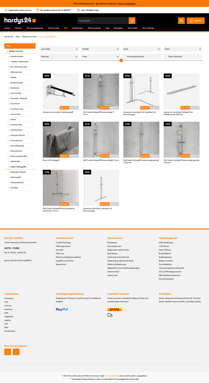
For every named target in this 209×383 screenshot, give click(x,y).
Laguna (7, 320)
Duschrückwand (166, 279)
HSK (6, 313)
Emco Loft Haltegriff (51, 160)
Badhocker (15, 88)
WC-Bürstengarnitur (18, 67)
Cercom (7, 305)
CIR (6, 302)
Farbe (183, 49)
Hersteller (59, 49)
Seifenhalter (15, 161)
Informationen (64, 238)
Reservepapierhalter (18, 156)
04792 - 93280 (11, 248)
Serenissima (9, 331)
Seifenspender (16, 72)
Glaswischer (15, 114)
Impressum (112, 275)
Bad (8, 46)
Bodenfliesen (165, 253)
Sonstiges (14, 187)
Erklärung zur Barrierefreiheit (120, 260)
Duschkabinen (165, 264)
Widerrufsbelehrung (116, 264)
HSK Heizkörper (166, 242)
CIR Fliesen (164, 246)
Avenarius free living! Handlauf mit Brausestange (97, 209)
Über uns (60, 253)
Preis (100, 56)
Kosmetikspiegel (17, 146)
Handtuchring (16, 124)
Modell (100, 49)
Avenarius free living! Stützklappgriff (58, 112)
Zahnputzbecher (17, 182)
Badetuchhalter (16, 82)
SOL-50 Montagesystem (170, 271)
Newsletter (61, 264)
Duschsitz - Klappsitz (18, 98)
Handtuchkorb (16, 130)
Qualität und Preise (65, 260)
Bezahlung (112, 242)
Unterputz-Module (18, 172)
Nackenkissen (16, 151)
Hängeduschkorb (17, 135)
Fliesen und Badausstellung (68, 257)
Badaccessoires (16, 51)
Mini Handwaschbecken (169, 275)
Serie (142, 49)
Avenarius (8, 298)
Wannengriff (15, 177)
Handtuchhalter (16, 56)
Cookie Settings (63, 242)
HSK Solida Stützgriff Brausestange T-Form (99, 113)
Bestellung (112, 253)
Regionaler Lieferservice (118, 250)
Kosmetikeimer (16, 140)
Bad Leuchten (16, 93)
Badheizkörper (165, 257)
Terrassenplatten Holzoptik (171, 268)
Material (59, 56)
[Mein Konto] (181, 20)
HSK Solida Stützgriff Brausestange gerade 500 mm (181, 161)
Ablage (13, 77)
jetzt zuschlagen (127, 3)
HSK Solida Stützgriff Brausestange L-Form (101, 160)
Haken (13, 119)
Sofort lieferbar (175, 56)
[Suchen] (132, 20)
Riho (6, 327)
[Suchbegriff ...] (103, 20)
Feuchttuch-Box (16, 109)
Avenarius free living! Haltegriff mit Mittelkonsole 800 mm (178, 113)
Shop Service (114, 238)
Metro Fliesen (165, 250)
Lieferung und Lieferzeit (118, 257)
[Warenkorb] (196, 20)
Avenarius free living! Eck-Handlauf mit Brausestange (139, 113)
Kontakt (59, 250)
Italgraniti (8, 316)
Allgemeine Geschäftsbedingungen (123, 268)
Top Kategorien (168, 238)
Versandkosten (114, 246)
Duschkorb (15, 103)
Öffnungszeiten (63, 246)
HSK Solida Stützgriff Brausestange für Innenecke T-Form (59, 209)
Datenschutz (113, 271)
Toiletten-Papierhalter (19, 61)
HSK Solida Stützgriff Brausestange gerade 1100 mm (141, 161)
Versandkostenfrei (135, 56)
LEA (6, 323)
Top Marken (11, 293)
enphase (8, 309)
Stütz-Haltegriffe (18, 167)
